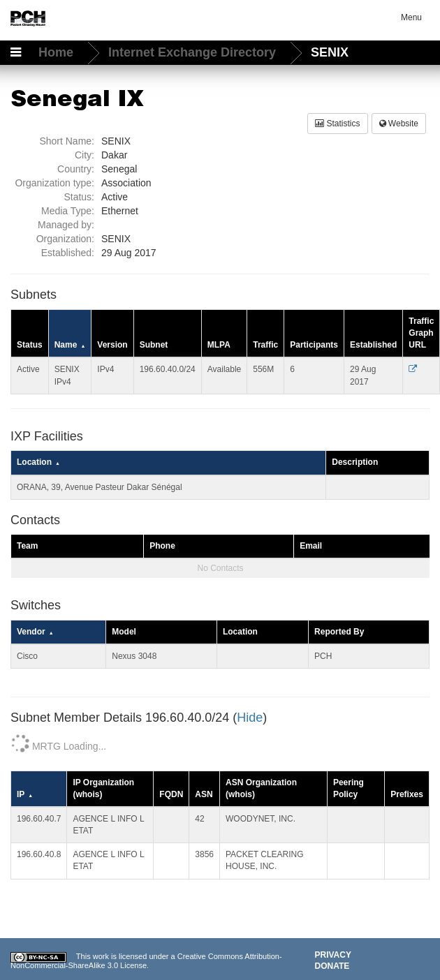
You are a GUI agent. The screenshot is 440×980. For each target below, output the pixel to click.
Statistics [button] (337, 123)
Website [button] (398, 123)
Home (57, 52)
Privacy (333, 955)
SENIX (330, 52)
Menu (411, 17)
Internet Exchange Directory (193, 52)
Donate (332, 966)
